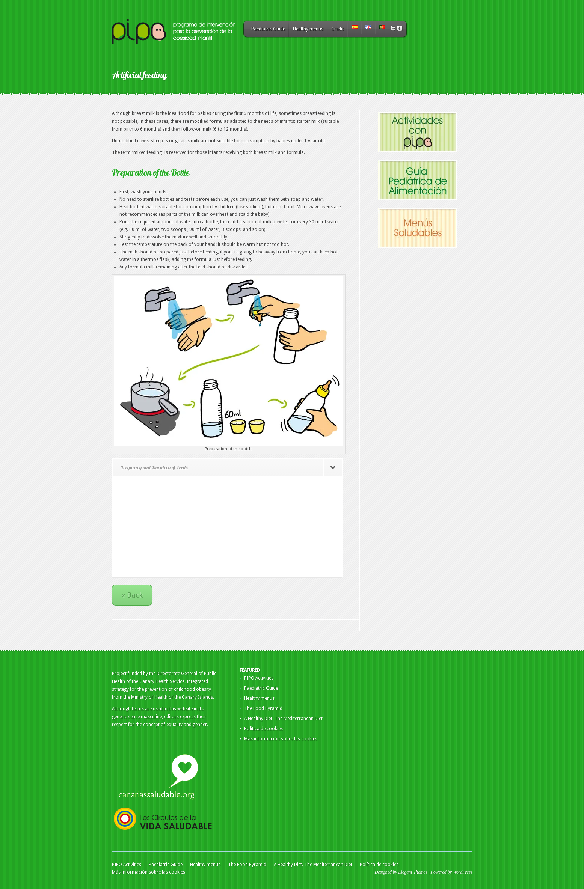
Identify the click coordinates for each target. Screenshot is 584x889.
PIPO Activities (258, 678)
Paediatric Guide (268, 29)
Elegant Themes (412, 872)
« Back (132, 595)
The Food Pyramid (263, 708)
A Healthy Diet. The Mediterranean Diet (283, 718)
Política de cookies (263, 728)
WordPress (462, 872)
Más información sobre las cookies (280, 738)
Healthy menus (308, 29)
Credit (337, 29)
